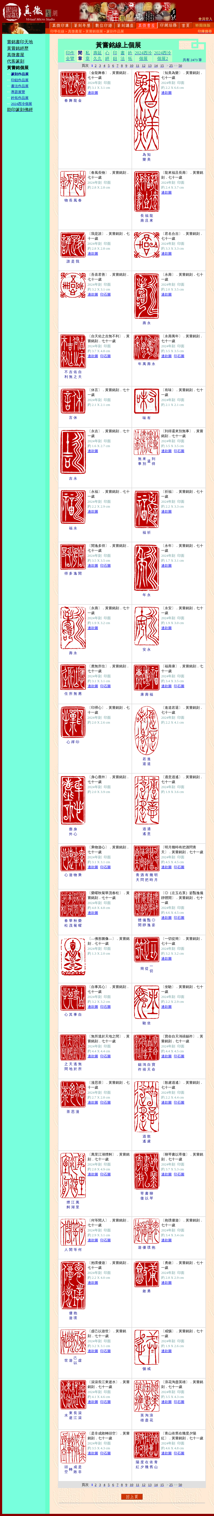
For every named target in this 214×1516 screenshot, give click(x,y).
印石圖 (105, 294)
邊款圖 (93, 93)
